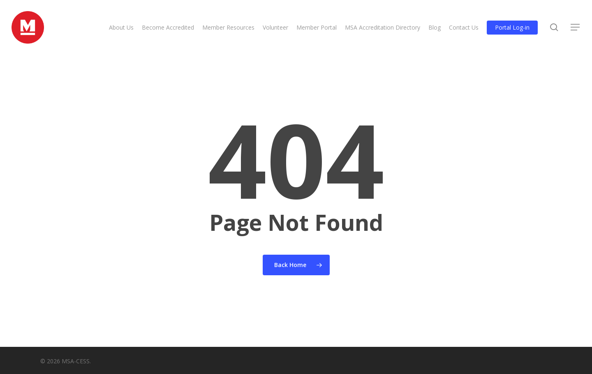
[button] (575, 28)
